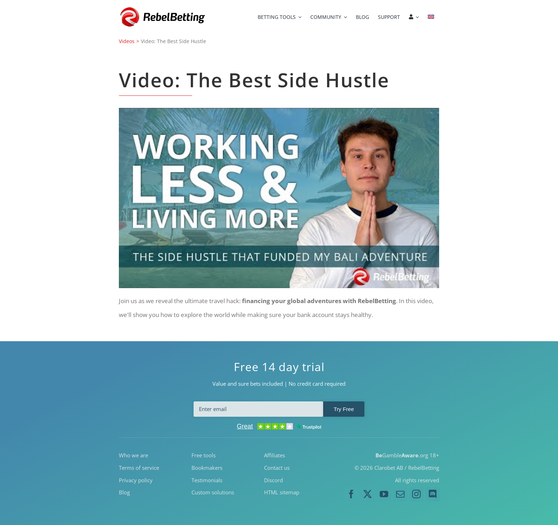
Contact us (277, 467)
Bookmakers (206, 467)
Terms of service (139, 467)
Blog (124, 492)
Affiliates (274, 455)
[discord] (433, 494)
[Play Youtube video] (279, 198)
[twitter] (367, 494)
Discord (273, 479)
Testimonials (206, 479)
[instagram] (416, 494)
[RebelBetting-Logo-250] (163, 9)
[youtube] (384, 494)
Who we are (133, 455)
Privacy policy (136, 479)
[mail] (400, 494)
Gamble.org (401, 455)
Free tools (203, 455)
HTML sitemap (281, 492)
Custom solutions (212, 492)
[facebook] (351, 494)
